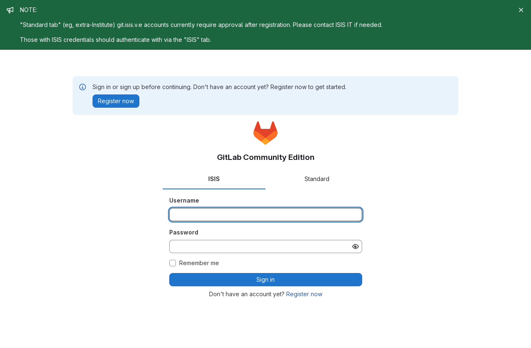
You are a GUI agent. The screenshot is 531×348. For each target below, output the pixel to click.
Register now (304, 293)
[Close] (521, 10)
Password (183, 232)
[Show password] (355, 246)
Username (184, 200)
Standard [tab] (316, 178)
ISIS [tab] (214, 178)
